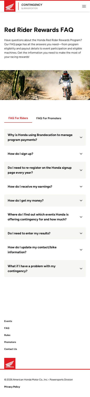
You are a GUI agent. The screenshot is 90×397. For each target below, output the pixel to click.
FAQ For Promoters (48, 118)
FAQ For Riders (18, 118)
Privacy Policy (12, 386)
